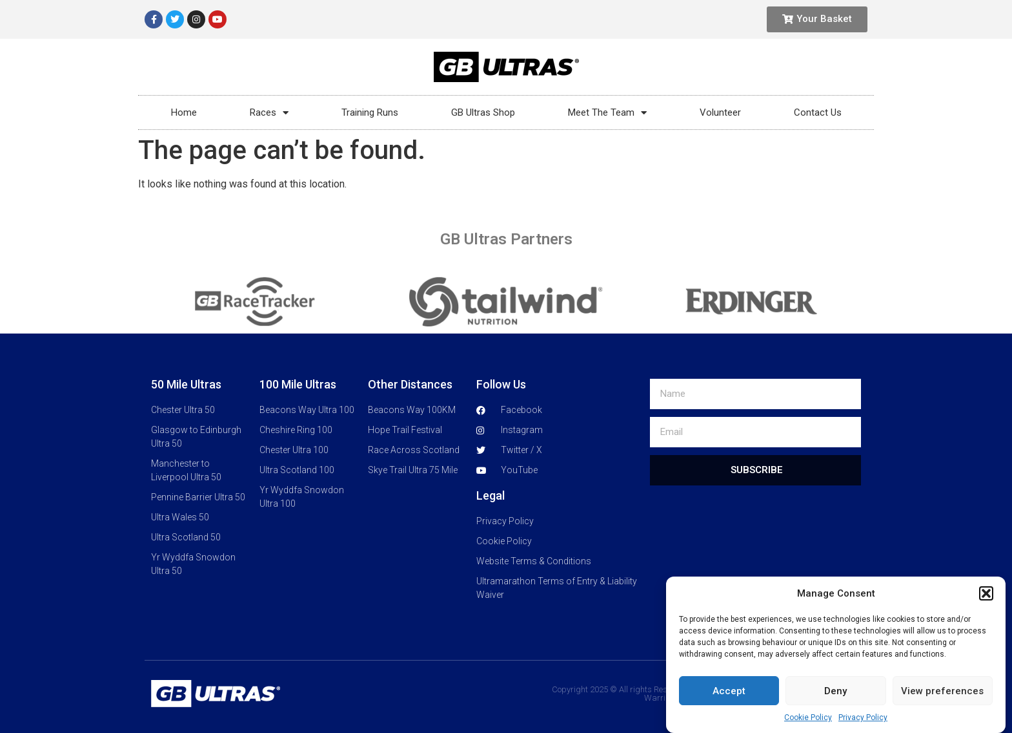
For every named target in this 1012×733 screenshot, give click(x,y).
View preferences (942, 694)
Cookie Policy (808, 721)
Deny (835, 694)
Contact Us (818, 112)
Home (184, 112)
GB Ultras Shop (483, 112)
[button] (986, 597)
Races (269, 112)
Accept (729, 694)
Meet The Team (607, 112)
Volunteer (720, 112)
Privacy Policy (862, 721)
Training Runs (369, 112)
